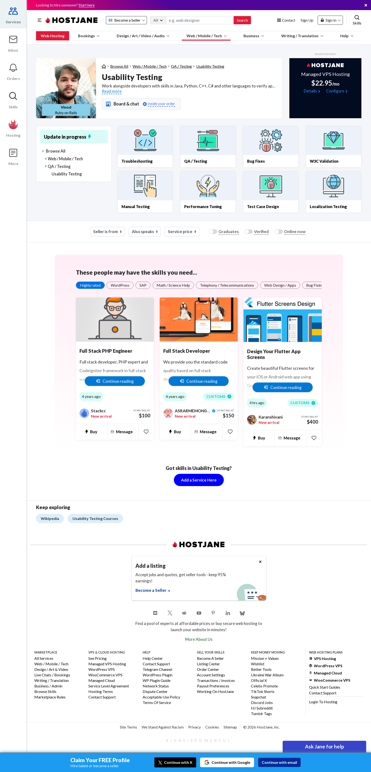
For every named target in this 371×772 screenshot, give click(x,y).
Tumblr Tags (261, 714)
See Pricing (97, 658)
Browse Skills (45, 692)
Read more (112, 91)
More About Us (199, 639)
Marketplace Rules (50, 697)
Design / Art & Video (51, 669)
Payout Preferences (213, 686)
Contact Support (102, 697)
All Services (43, 658)
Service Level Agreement (108, 686)
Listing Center (208, 664)
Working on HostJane (215, 692)
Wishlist (257, 664)
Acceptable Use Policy (161, 697)
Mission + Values (265, 658)
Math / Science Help (173, 285)
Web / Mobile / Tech (207, 35)
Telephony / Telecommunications (227, 285)
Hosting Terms (100, 692)
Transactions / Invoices (216, 681)
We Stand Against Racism (163, 727)
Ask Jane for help (324, 746)
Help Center (153, 658)
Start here (87, 5)
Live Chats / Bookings (52, 675)
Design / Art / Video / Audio (143, 35)
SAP (143, 285)
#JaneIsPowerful (199, 740)
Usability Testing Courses (95, 518)
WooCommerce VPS (105, 675)
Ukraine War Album (267, 675)
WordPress (120, 285)
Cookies (212, 727)
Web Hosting (52, 35)
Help (346, 35)
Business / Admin (48, 686)
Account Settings (211, 675)
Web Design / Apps (280, 285)
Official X (259, 681)
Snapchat (258, 697)
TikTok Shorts (262, 692)
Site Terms (128, 727)
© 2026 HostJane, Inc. (261, 727)
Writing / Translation (302, 35)
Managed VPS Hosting (107, 664)
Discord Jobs (262, 703)
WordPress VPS (101, 669)
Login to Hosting (323, 701)
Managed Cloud (101, 681)
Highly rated (90, 285)
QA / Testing (181, 66)
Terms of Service (157, 703)
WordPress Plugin (157, 675)
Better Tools (261, 669)
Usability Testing (210, 66)
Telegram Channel (157, 669)
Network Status (156, 686)
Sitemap (230, 727)
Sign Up (307, 20)
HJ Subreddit (262, 708)
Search (242, 20)
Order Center (208, 669)
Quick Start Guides (324, 687)
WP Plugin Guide (156, 681)
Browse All (119, 66)
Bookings (89, 35)
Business (253, 35)
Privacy (194, 727)
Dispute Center (155, 692)
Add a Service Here (199, 479)
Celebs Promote (264, 686)
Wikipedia (50, 518)
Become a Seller (210, 658)
